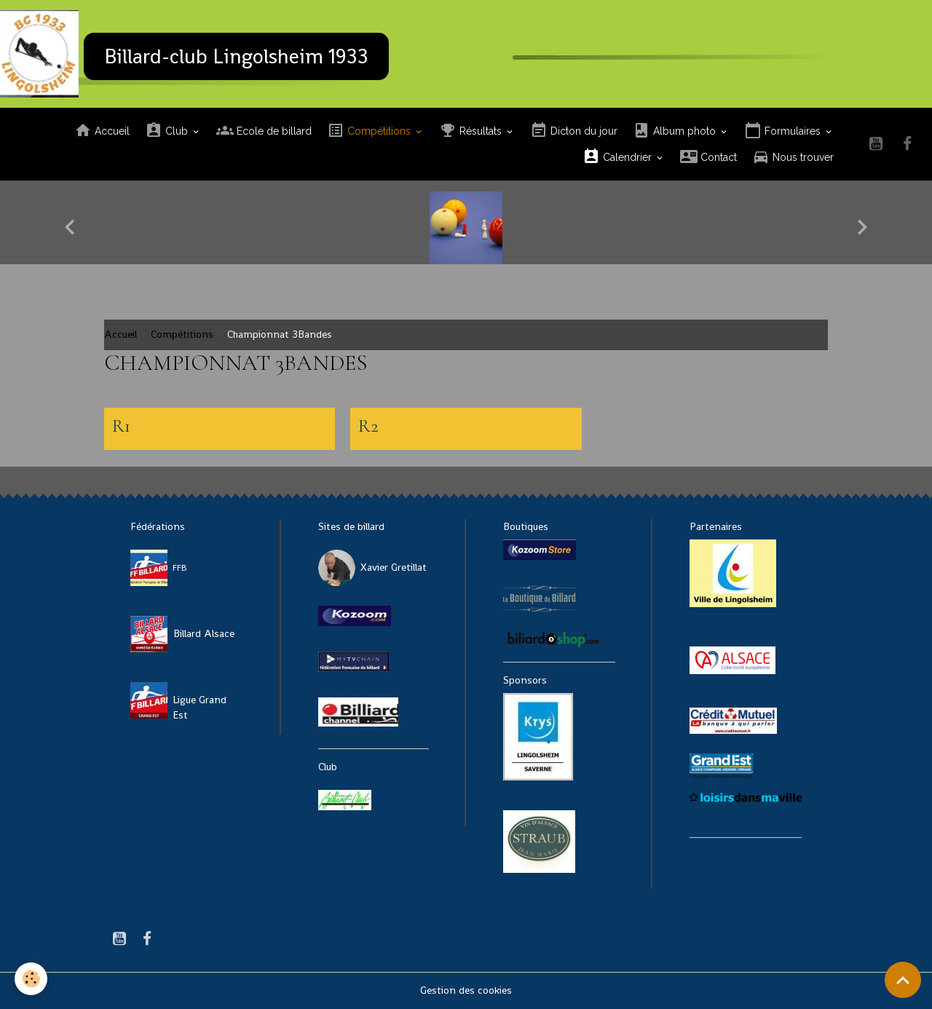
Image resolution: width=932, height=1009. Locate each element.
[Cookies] (31, 978)
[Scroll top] (903, 980)
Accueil (102, 130)
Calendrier (618, 157)
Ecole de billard (264, 130)
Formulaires (784, 130)
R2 (368, 426)
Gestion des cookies (466, 990)
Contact (708, 157)
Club (168, 130)
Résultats (472, 130)
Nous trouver (793, 157)
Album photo (676, 130)
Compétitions (370, 130)
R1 (121, 426)
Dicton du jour (573, 130)
